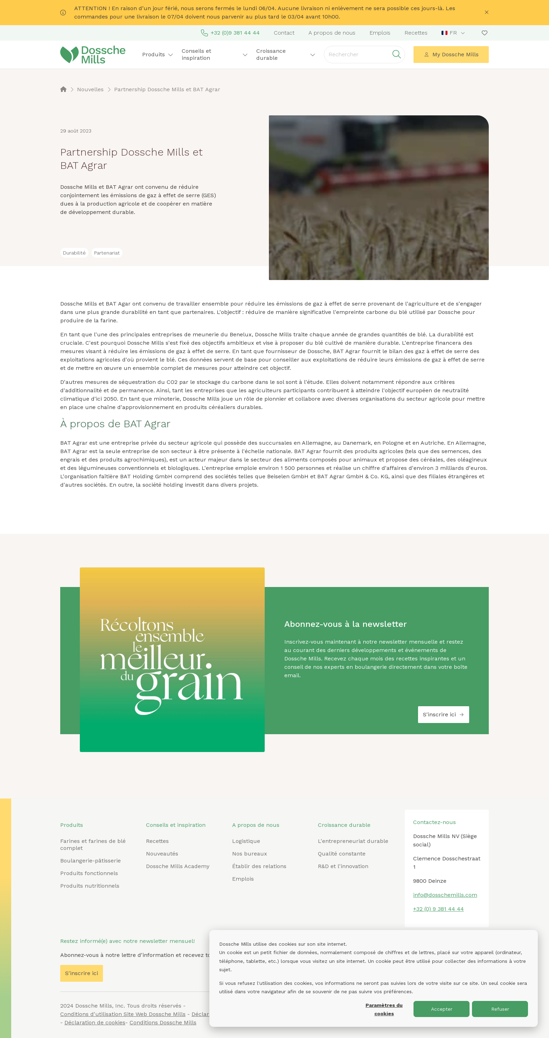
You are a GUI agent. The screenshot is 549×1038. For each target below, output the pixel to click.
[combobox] (454, 32)
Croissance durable (286, 54)
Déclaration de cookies (94, 1022)
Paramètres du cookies (384, 1009)
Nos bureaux (249, 853)
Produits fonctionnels (89, 873)
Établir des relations (259, 866)
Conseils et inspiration (215, 54)
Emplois (379, 32)
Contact (284, 32)
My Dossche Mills (451, 54)
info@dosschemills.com (445, 895)
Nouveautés (162, 853)
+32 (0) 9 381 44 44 (438, 908)
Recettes (416, 32)
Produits (157, 54)
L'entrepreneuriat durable (353, 841)
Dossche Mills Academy (177, 866)
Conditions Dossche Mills (163, 1022)
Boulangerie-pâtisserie (90, 860)
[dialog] (373, 978)
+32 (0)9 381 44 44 (230, 32)
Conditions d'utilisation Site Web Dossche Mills (123, 1014)
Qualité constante (342, 853)
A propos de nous (331, 32)
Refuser (500, 1009)
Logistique (246, 841)
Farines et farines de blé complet (93, 844)
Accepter (441, 1009)
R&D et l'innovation (343, 866)
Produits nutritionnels (89, 885)
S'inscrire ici (443, 714)
